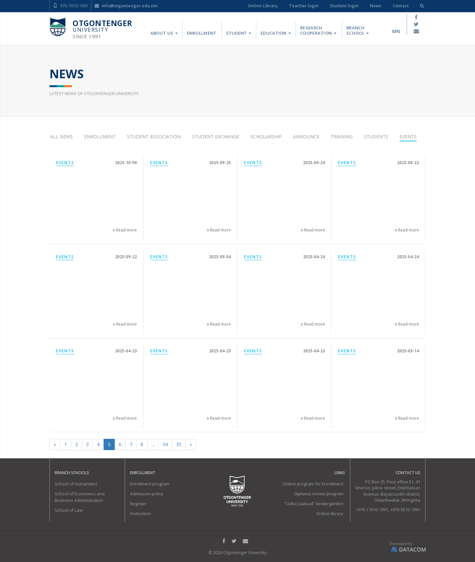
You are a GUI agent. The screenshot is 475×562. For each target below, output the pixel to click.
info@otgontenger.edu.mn (126, 6)
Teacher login (304, 6)
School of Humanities (76, 484)
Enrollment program (150, 484)
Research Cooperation (318, 30)
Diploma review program (318, 494)
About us (164, 33)
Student (238, 33)
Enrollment (202, 33)
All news (61, 136)
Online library (329, 513)
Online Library (263, 6)
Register (138, 504)
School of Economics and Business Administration (80, 497)
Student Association (154, 136)
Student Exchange (215, 136)
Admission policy (146, 494)
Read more (125, 230)
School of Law (68, 510)
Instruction (140, 513)
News (375, 6)
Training (342, 136)
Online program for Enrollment (313, 484)
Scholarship (266, 136)
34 (165, 444)
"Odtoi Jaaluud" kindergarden (313, 504)
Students (376, 136)
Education (276, 33)
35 (178, 444)
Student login (344, 6)
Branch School (357, 30)
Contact (401, 6)
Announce (306, 136)
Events (408, 136)
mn (396, 31)
